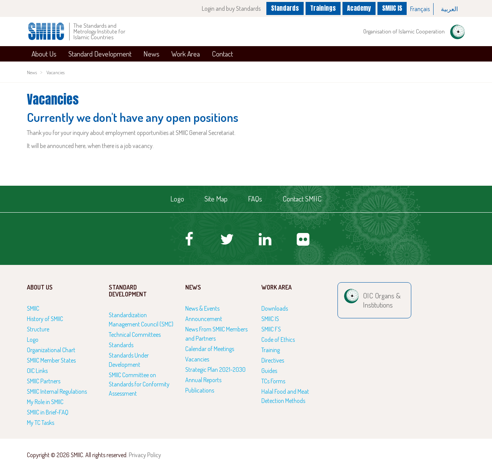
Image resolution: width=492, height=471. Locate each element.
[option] (420, 9)
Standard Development (99, 53)
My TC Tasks (40, 422)
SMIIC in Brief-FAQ (47, 412)
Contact (222, 53)
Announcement (203, 319)
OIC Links (37, 370)
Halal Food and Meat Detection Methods (285, 396)
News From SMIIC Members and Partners (216, 333)
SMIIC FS (271, 329)
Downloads (274, 308)
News (151, 53)
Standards (285, 8)
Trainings (323, 8)
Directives (272, 360)
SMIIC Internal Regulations (57, 391)
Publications (199, 390)
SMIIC (33, 308)
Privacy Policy (145, 455)
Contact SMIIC (302, 198)
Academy (359, 8)
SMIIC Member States (51, 360)
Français (420, 9)
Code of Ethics (278, 339)
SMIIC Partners (43, 381)
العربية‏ (449, 9)
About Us (44, 53)
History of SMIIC (45, 319)
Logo (177, 198)
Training (270, 350)
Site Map (216, 198)
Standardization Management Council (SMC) (141, 319)
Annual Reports (203, 380)
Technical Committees (135, 334)
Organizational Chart (51, 350)
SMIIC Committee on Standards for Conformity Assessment (139, 384)
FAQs (255, 198)
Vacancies (56, 72)
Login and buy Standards (231, 8)
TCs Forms (273, 381)
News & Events (202, 308)
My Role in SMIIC (45, 402)
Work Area (185, 53)
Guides (269, 370)
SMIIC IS (392, 8)
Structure (38, 329)
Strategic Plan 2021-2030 (215, 369)
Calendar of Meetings (209, 349)
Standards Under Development (129, 359)
